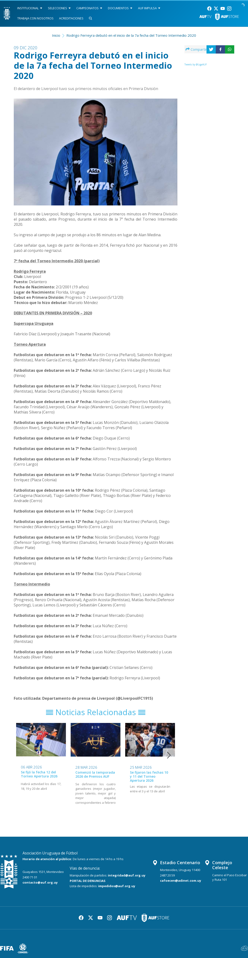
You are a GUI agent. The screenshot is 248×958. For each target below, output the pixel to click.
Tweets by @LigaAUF (195, 64)
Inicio (56, 35)
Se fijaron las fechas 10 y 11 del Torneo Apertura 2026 (149, 776)
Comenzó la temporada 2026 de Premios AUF (95, 774)
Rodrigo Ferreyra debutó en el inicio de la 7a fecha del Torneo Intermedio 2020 (131, 35)
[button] (169, 755)
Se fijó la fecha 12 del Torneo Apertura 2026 (39, 774)
